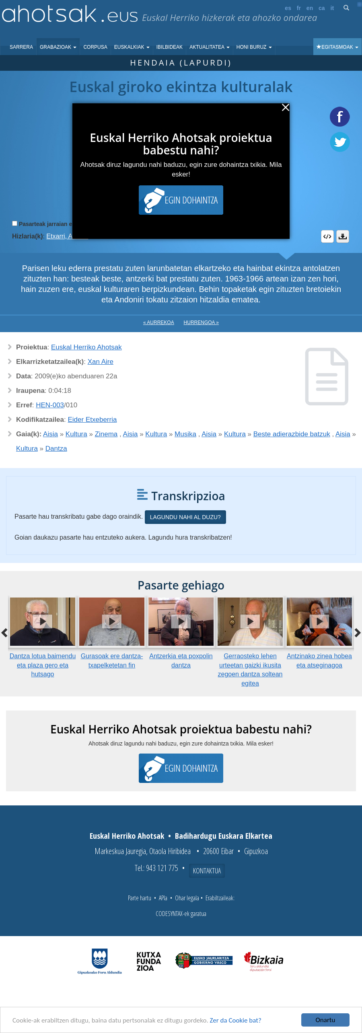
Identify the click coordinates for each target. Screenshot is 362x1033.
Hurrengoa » (201, 322)
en (309, 8)
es (288, 8)
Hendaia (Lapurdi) (181, 62)
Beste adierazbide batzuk (291, 434)
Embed (327, 236)
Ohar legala (187, 897)
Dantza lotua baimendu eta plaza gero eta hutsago (43, 665)
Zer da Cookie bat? (235, 1020)
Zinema (106, 434)
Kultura (76, 434)
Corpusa (95, 47)
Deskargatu (342, 236)
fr (299, 8)
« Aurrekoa (158, 322)
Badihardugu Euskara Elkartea (223, 835)
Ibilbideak (169, 47)
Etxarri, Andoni (67, 236)
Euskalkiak (132, 47)
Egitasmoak (337, 47)
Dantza (56, 448)
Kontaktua (207, 870)
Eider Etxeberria (92, 419)
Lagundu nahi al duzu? (185, 517)
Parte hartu (139, 897)
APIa (163, 897)
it (332, 8)
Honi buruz (254, 47)
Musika (185, 434)
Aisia (50, 434)
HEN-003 (50, 405)
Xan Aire (100, 362)
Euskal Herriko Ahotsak (86, 347)
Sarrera (21, 47)
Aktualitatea (209, 47)
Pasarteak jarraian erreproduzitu (62, 224)
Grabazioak (58, 47)
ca (322, 8)
